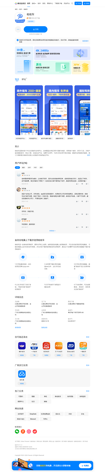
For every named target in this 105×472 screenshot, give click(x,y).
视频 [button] (33, 396)
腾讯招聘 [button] (45, 441)
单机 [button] (45, 396)
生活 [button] (33, 401)
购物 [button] (45, 401)
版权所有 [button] (57, 441)
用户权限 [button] (64, 441)
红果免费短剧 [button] (45, 414)
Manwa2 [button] (33, 419)
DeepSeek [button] (33, 414)
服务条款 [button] (33, 441)
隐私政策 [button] (44, 327)
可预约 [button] (21, 396)
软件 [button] (20, 9)
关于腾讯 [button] (17, 441)
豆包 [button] (82, 414)
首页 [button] (16, 9)
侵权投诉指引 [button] (78, 441)
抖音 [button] (70, 414)
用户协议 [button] (85, 441)
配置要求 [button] (86, 41)
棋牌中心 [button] (21, 401)
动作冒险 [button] (70, 396)
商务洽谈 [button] (39, 441)
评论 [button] (24, 79)
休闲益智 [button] (83, 396)
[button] (20, 3)
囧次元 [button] (58, 414)
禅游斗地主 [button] (20, 419)
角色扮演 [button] (58, 396)
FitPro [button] (45, 419)
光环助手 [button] (21, 414)
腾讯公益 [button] (51, 441)
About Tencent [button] (25, 441)
